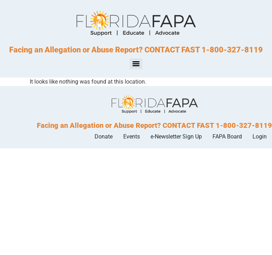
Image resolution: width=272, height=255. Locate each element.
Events (131, 136)
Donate (104, 136)
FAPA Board (227, 136)
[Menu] (136, 63)
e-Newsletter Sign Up (176, 136)
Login (260, 136)
